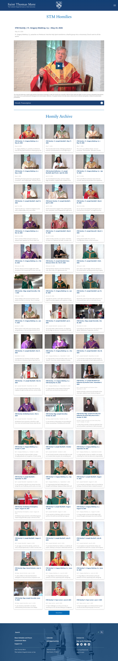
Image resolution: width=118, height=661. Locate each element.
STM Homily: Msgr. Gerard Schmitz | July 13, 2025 (28, 569)
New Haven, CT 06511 (53, 652)
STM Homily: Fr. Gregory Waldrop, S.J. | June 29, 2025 (59, 569)
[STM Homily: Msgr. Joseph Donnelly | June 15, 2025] (28, 588)
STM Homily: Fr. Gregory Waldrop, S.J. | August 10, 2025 (88, 507)
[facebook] (78, 644)
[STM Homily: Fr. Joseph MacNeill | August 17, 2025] (59, 497)
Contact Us (80, 638)
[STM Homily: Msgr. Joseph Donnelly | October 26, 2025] (59, 404)
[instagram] (85, 644)
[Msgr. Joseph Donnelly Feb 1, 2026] (28, 281)
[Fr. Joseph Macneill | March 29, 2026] (90, 191)
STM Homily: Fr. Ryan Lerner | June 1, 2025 (89, 600)
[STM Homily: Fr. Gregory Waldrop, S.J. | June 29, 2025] (59, 558)
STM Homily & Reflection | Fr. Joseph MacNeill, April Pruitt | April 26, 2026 (57, 172)
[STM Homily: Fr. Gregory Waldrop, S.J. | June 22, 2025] (90, 558)
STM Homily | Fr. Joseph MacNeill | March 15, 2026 (58, 232)
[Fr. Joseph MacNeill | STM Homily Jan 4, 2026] (59, 311)
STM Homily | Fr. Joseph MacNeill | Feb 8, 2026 (89, 262)
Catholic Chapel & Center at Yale (26, 652)
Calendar (50, 638)
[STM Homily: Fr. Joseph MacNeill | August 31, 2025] (90, 467)
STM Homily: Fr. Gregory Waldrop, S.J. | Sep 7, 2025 (58, 477)
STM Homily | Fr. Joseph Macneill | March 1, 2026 (90, 232)
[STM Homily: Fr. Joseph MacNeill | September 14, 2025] (28, 467)
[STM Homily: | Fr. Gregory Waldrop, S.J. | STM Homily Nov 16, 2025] (59, 371)
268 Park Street (51, 649)
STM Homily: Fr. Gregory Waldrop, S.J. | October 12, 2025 (26, 447)
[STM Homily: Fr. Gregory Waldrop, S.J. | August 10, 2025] (90, 497)
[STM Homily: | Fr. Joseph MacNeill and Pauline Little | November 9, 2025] (90, 371)
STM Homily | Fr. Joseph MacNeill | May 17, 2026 (58, 142)
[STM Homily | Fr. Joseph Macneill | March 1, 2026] (90, 221)
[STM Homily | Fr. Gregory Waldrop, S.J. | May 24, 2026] (28, 131)
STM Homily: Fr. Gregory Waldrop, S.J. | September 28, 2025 (88, 447)
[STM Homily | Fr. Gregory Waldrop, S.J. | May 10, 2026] (90, 131)
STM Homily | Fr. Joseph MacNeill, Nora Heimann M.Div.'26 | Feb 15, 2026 (57, 262)
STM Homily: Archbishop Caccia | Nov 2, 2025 (27, 415)
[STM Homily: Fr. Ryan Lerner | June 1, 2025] (90, 588)
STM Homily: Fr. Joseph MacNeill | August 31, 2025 (89, 477)
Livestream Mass (20, 640)
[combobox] (57, 632)
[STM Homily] (28, 221)
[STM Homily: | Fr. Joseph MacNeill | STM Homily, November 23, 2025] (28, 371)
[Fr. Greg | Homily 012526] (59, 281)
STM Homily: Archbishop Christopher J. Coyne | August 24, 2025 (26, 507)
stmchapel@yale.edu (82, 650)
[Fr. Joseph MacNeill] (28, 341)
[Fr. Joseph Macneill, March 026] (59, 221)
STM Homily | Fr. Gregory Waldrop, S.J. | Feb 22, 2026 (28, 262)
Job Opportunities (53, 641)
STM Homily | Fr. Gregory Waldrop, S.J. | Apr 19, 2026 (90, 172)
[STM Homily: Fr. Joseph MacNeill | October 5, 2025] (59, 437)
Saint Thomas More (20, 649)
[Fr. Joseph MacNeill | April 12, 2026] (28, 191)
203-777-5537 (80, 652)
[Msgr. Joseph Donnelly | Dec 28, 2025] (90, 311)
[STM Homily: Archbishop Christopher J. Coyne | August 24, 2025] (28, 497)
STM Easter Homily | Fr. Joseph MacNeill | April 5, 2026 (58, 202)
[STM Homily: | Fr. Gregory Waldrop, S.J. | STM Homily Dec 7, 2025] (59, 341)
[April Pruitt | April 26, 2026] (59, 161)
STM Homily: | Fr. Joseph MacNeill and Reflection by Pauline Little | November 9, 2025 (89, 382)
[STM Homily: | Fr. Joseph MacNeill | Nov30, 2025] (90, 341)
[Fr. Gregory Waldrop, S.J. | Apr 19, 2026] (90, 161)
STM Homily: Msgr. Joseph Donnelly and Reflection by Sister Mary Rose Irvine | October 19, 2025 (88, 415)
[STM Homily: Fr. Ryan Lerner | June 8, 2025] (59, 588)
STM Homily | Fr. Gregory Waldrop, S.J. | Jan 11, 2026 (28, 322)
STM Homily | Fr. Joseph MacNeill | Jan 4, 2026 (58, 322)
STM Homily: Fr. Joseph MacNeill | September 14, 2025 (25, 477)
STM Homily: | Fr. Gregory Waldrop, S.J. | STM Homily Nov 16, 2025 (58, 381)
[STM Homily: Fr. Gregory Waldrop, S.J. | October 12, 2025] (28, 437)
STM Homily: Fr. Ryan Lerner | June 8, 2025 (58, 600)
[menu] (115, 5)
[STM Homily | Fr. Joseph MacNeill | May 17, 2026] (59, 131)
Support (17, 644)
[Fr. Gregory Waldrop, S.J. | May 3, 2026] (28, 161)
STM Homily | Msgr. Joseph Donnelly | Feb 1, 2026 (27, 292)
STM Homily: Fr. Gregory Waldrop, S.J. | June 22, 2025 (90, 569)
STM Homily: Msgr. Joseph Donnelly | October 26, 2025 (57, 415)
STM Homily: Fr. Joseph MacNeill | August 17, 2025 (58, 507)
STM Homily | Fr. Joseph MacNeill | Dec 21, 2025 (27, 352)
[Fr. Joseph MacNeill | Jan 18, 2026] (90, 281)
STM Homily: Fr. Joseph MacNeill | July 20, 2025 (89, 539)
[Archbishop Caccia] (28, 404)
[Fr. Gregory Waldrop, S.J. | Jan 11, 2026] (28, 311)
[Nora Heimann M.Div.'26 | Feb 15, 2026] (59, 251)
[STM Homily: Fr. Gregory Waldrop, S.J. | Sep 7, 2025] (59, 467)
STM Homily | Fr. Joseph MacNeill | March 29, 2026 (89, 202)
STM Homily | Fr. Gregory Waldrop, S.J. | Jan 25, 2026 (59, 292)
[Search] (101, 632)
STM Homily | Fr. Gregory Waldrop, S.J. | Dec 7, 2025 (59, 352)
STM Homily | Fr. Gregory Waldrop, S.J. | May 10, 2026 (88, 142)
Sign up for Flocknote (84, 641)
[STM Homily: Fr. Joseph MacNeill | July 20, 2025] (90, 529)
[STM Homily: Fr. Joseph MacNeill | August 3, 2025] (28, 529)
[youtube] (81, 644)
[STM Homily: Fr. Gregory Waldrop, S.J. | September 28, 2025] (90, 437)
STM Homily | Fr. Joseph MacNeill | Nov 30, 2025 (89, 352)
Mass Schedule (20, 638)
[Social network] (89, 644)
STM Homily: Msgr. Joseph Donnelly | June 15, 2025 (27, 599)
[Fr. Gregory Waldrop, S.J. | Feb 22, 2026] (28, 251)
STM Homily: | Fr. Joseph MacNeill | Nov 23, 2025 (28, 381)
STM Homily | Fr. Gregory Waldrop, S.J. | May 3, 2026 (27, 172)
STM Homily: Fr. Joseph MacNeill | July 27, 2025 (58, 539)
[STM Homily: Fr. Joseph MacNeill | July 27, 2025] (59, 529)
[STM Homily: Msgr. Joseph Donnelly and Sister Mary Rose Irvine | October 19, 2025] (90, 404)
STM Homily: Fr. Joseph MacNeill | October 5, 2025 (58, 447)
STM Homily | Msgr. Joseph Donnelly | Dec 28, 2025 (89, 322)
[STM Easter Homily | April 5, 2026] (59, 191)
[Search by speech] (98, 632)
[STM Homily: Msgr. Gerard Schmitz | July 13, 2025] (28, 558)
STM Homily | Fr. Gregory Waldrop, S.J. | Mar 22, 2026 (27, 232)
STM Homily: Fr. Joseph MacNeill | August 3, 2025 (28, 539)
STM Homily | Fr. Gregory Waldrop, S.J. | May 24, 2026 (39, 28)
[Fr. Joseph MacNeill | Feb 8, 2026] (90, 251)
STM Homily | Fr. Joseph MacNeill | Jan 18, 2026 (89, 292)
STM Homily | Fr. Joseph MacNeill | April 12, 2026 (28, 202)
